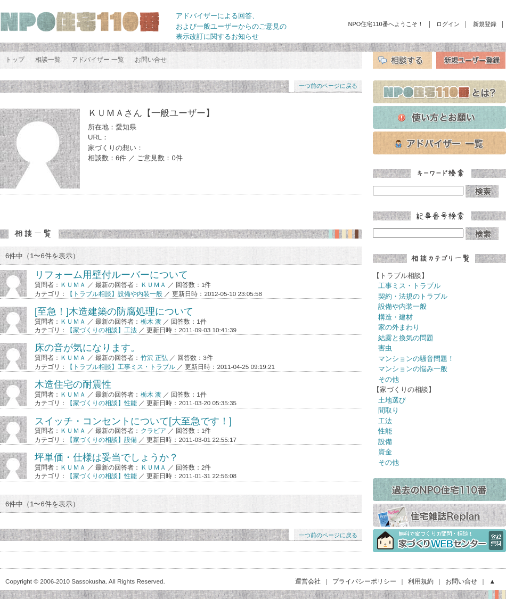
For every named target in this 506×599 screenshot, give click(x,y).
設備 (385, 442)
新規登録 (484, 24)
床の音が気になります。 (87, 347)
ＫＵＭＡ (73, 284)
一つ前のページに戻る (328, 86)
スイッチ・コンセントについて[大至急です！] (133, 421)
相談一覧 (48, 59)
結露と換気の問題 (406, 338)
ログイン (448, 24)
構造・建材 (395, 317)
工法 (385, 421)
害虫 (385, 348)
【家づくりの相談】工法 (102, 329)
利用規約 (421, 581)
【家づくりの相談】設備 (102, 439)
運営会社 (308, 581)
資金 (385, 452)
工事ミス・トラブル (409, 286)
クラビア (153, 430)
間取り (388, 410)
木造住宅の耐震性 (73, 384)
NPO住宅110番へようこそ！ (385, 24)
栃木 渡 (151, 321)
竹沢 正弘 (154, 357)
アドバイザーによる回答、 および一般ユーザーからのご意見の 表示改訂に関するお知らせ (231, 26)
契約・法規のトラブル (412, 296)
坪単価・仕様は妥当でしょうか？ (106, 457)
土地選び (392, 400)
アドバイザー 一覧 (97, 59)
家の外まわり (399, 327)
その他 (388, 379)
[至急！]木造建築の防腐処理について (114, 311)
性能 (385, 431)
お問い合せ (151, 59)
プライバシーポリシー (364, 581)
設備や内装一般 (402, 306)
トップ (15, 59)
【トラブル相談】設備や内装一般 (114, 293)
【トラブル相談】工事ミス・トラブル (121, 366)
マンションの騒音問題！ (416, 359)
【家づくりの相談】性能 (102, 402)
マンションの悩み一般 (412, 369)
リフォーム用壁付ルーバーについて (111, 274)
